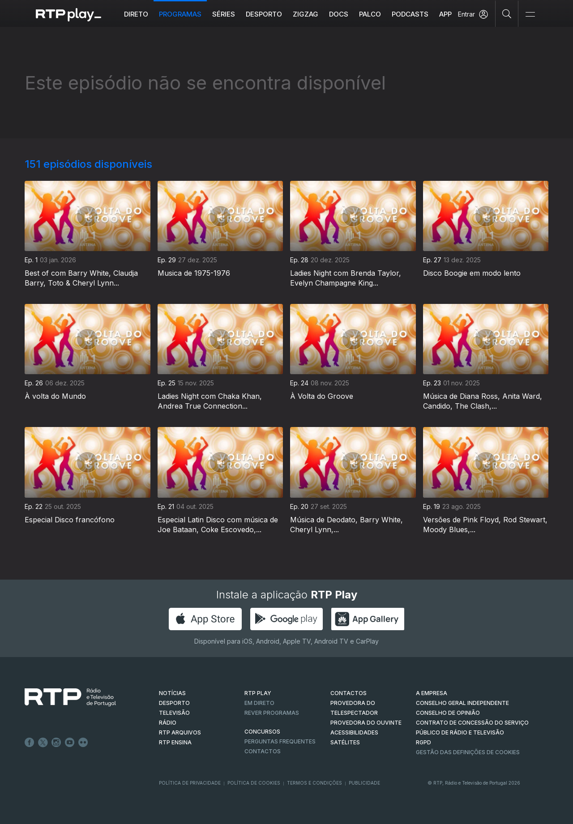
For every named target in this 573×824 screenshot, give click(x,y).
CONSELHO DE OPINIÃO (448, 712)
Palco (370, 14)
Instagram (56, 742)
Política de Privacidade (190, 783)
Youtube (70, 742)
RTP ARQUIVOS (180, 732)
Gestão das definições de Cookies (468, 752)
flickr (83, 742)
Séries (223, 14)
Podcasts (410, 14)
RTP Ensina (175, 742)
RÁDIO (167, 722)
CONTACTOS (348, 693)
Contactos (262, 751)
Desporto (264, 14)
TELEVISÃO (174, 712)
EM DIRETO (259, 703)
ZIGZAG (305, 14)
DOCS (338, 14)
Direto (136, 14)
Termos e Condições (314, 783)
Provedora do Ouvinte (366, 722)
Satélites (345, 742)
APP (445, 14)
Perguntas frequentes (280, 741)
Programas (180, 14)
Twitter (43, 742)
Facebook (29, 742)
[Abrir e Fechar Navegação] (530, 14)
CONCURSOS (262, 731)
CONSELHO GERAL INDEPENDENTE (462, 703)
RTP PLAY (257, 693)
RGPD (423, 742)
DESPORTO (174, 703)
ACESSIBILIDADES (354, 732)
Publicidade (364, 783)
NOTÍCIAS (172, 693)
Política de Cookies (253, 783)
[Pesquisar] (507, 13)
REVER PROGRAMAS (271, 712)
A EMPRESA (431, 693)
